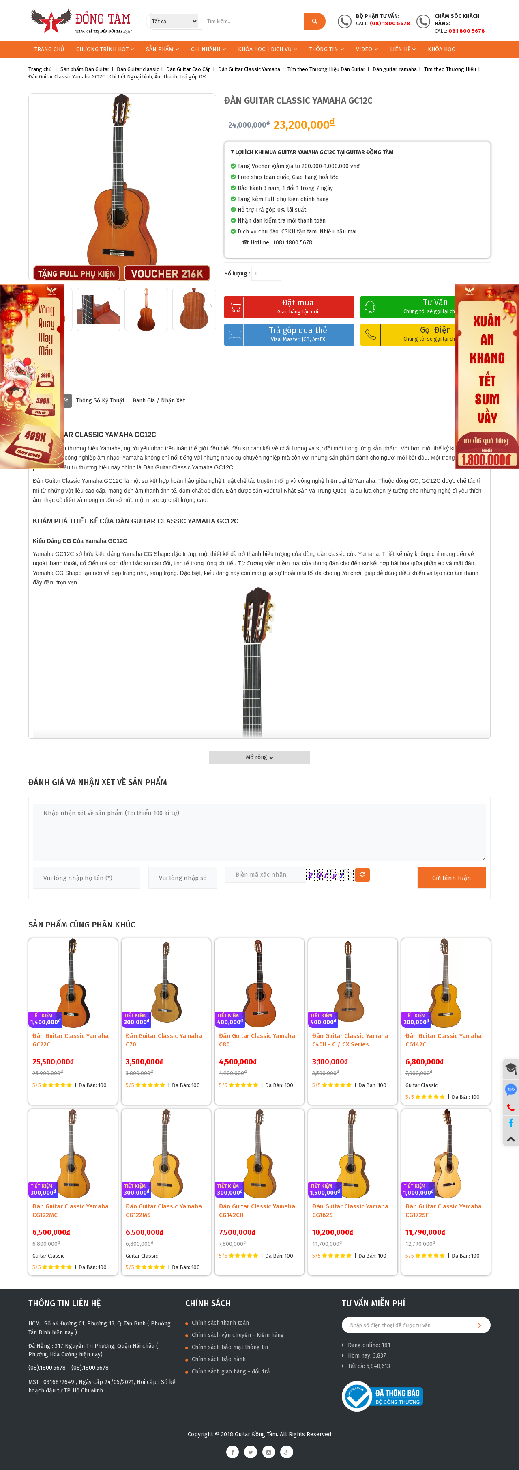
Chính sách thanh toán (217, 1322)
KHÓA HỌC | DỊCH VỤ (267, 49)
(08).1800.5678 (47, 1367)
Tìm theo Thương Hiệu (450, 69)
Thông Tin (326, 49)
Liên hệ (403, 49)
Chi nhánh (208, 49)
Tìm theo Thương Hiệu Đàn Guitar (326, 69)
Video (367, 49)
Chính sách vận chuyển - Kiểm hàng (234, 1335)
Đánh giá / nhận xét (159, 400)
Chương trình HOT (105, 49)
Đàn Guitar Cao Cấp (188, 69)
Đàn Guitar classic (138, 69)
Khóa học (441, 49)
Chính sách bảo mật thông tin (226, 1347)
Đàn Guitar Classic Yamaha (249, 69)
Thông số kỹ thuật (100, 400)
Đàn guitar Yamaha (395, 69)
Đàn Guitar (97, 69)
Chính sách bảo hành (215, 1359)
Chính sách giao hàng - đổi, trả (227, 1371)
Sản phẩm (159, 49)
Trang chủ (49, 49)
